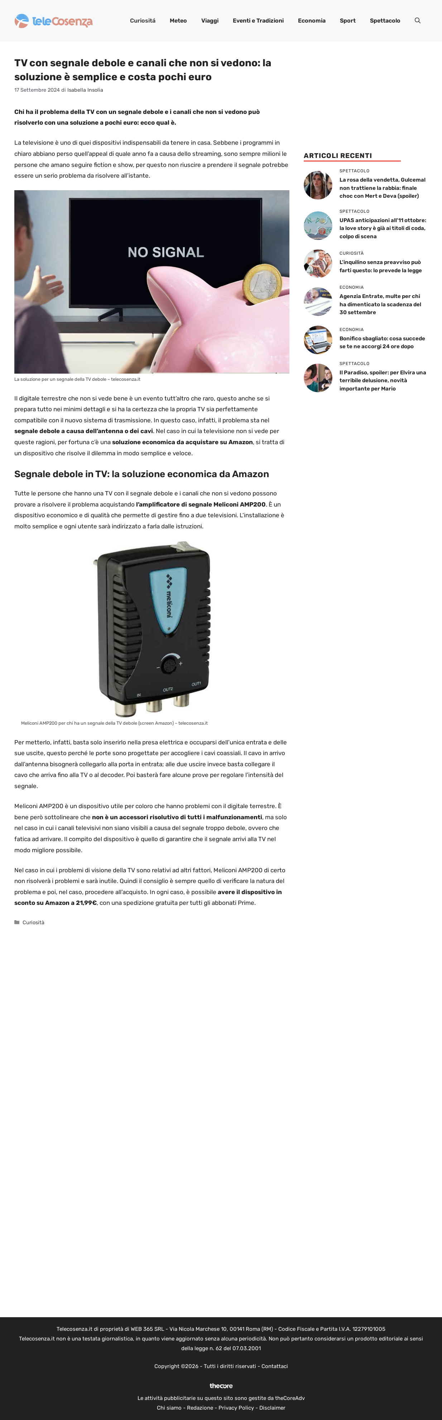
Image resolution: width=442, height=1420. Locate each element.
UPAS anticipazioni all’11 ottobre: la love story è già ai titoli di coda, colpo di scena (383, 228)
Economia (312, 20)
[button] (418, 21)
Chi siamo (169, 1408)
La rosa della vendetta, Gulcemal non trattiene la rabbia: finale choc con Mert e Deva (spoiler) (383, 188)
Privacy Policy (236, 1408)
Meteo (178, 20)
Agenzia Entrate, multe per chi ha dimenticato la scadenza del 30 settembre (380, 304)
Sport (348, 20)
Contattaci (274, 1366)
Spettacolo (385, 20)
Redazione (200, 1408)
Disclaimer (272, 1408)
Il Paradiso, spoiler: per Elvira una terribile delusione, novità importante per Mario (383, 380)
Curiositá (142, 20)
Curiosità (33, 922)
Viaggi (209, 20)
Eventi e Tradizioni (258, 20)
